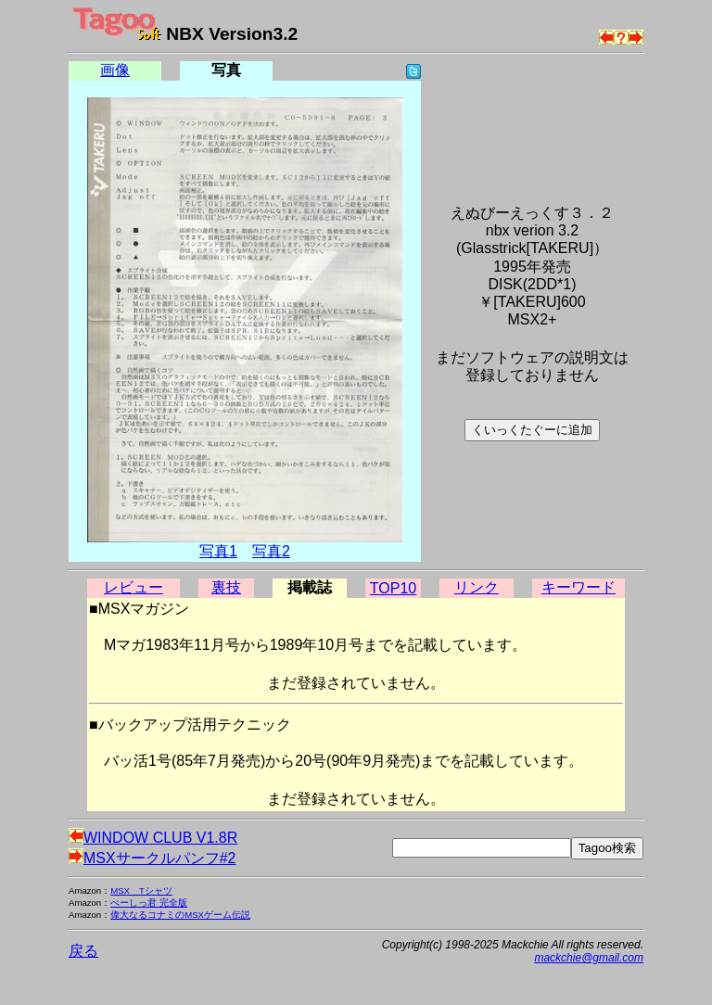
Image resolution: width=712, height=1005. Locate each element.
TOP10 (393, 588)
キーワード (578, 587)
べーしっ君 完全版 (148, 902)
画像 (115, 70)
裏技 (226, 587)
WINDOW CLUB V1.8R (153, 838)
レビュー (133, 587)
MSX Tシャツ (141, 890)
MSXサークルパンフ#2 (152, 858)
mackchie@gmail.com (588, 957)
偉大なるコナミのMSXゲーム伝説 (180, 915)
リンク (476, 587)
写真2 (271, 551)
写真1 (218, 551)
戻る (83, 951)
